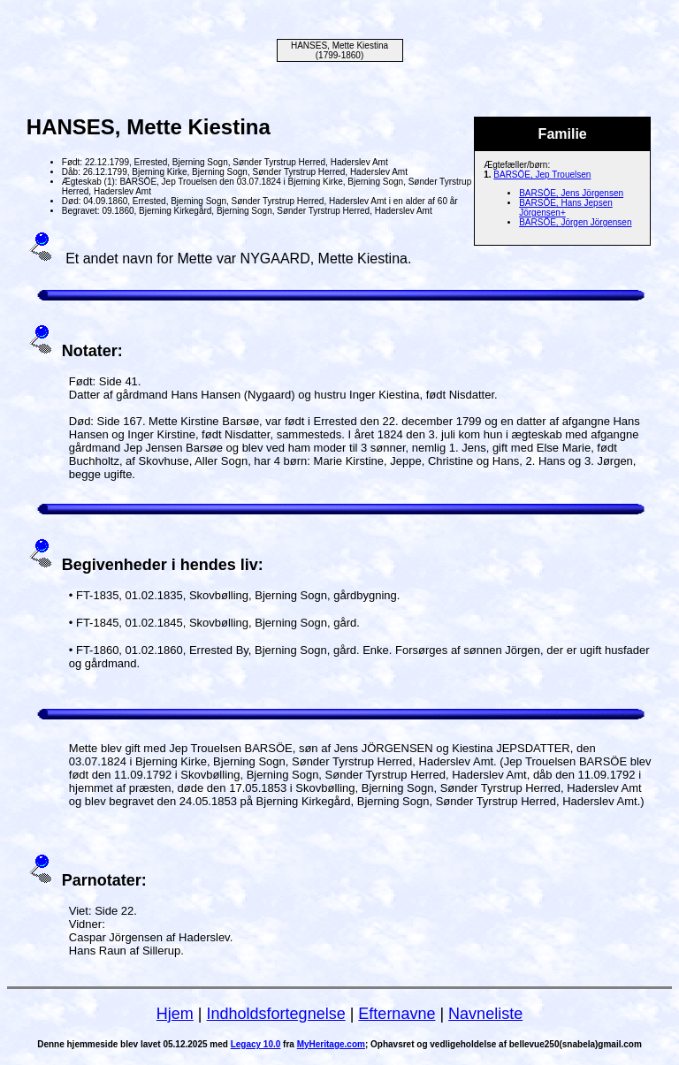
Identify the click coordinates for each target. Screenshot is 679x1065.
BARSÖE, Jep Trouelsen (542, 174)
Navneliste (485, 1014)
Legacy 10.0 (256, 1044)
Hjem (175, 1014)
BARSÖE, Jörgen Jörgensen (575, 222)
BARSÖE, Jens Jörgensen (571, 193)
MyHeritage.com (331, 1044)
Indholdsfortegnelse (276, 1014)
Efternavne (396, 1014)
